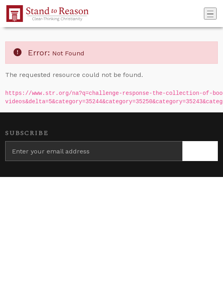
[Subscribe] (200, 151)
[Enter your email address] (93, 151)
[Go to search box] (201, 13)
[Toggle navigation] (210, 14)
